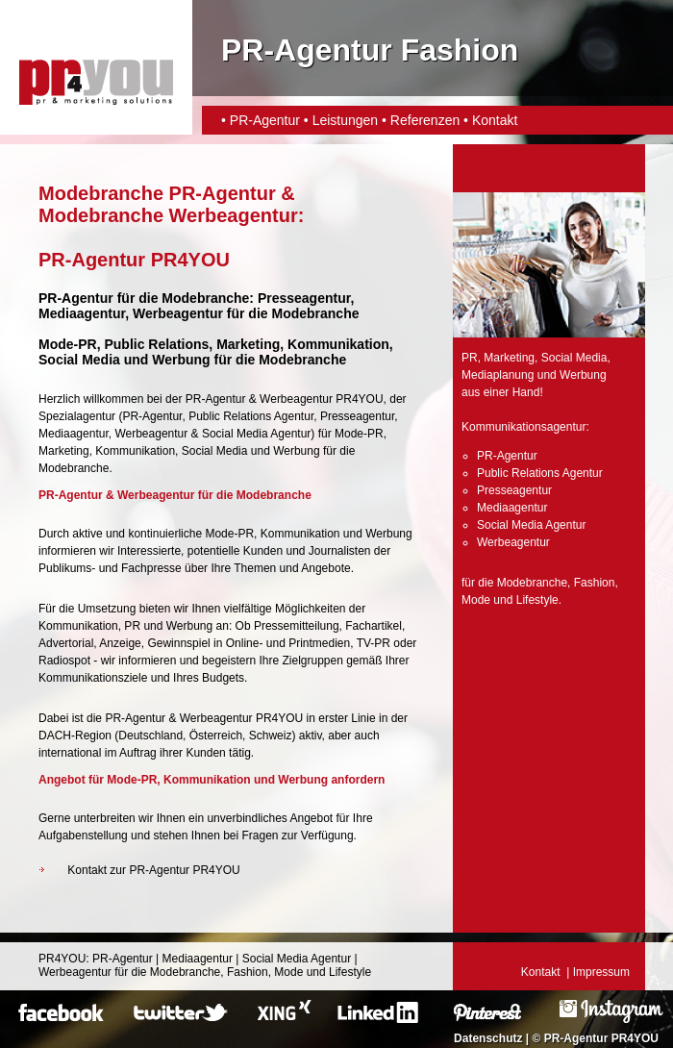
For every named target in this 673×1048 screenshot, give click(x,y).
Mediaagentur (73, 433)
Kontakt (494, 120)
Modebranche (73, 468)
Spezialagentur (76, 416)
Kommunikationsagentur (523, 427)
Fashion (594, 582)
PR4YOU (62, 958)
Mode (475, 600)
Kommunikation (135, 451)
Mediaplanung (497, 375)
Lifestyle (537, 600)
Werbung (296, 451)
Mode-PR (359, 433)
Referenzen (425, 120)
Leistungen (345, 120)
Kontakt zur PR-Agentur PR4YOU (153, 870)
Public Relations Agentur (250, 416)
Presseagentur (357, 416)
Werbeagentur (178, 313)
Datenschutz (488, 1038)
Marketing (63, 451)
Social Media (215, 451)
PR (469, 357)
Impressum (601, 972)
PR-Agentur (265, 120)
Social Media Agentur (256, 433)
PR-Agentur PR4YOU (601, 1038)
